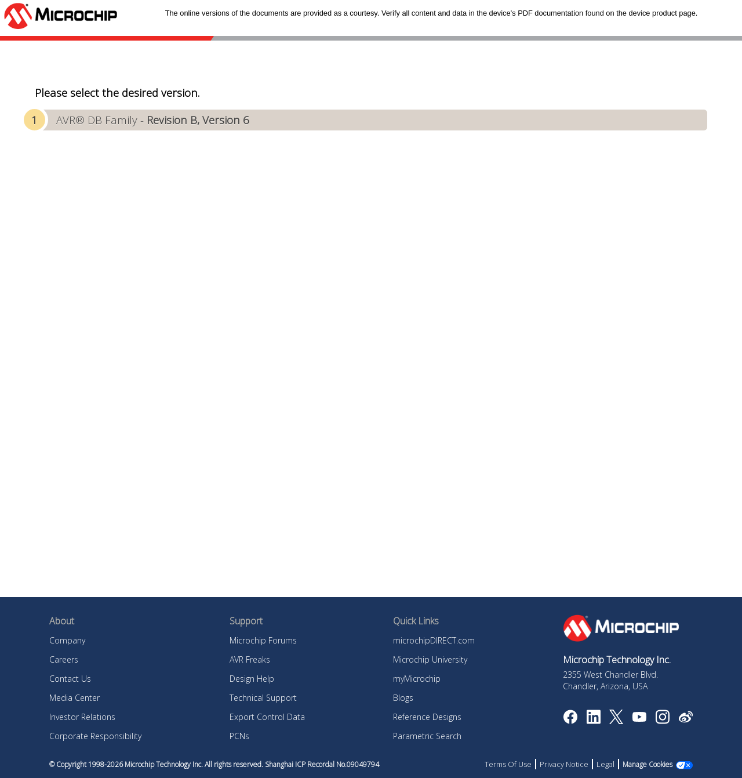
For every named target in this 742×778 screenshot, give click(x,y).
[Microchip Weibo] (685, 719)
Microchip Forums (263, 640)
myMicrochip (417, 678)
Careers (63, 659)
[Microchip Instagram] (662, 720)
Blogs (403, 697)
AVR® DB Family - (152, 119)
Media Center (74, 697)
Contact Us (70, 678)
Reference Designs (427, 716)
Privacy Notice (564, 764)
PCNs (239, 735)
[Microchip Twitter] (616, 720)
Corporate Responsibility (95, 735)
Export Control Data (267, 716)
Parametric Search (427, 735)
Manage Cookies (647, 764)
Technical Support (263, 697)
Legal (605, 764)
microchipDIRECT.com (434, 640)
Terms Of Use (508, 764)
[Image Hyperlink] (639, 718)
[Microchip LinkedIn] (593, 720)
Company (67, 640)
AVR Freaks (250, 659)
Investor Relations (82, 716)
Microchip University (430, 659)
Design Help (252, 678)
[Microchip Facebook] (570, 720)
